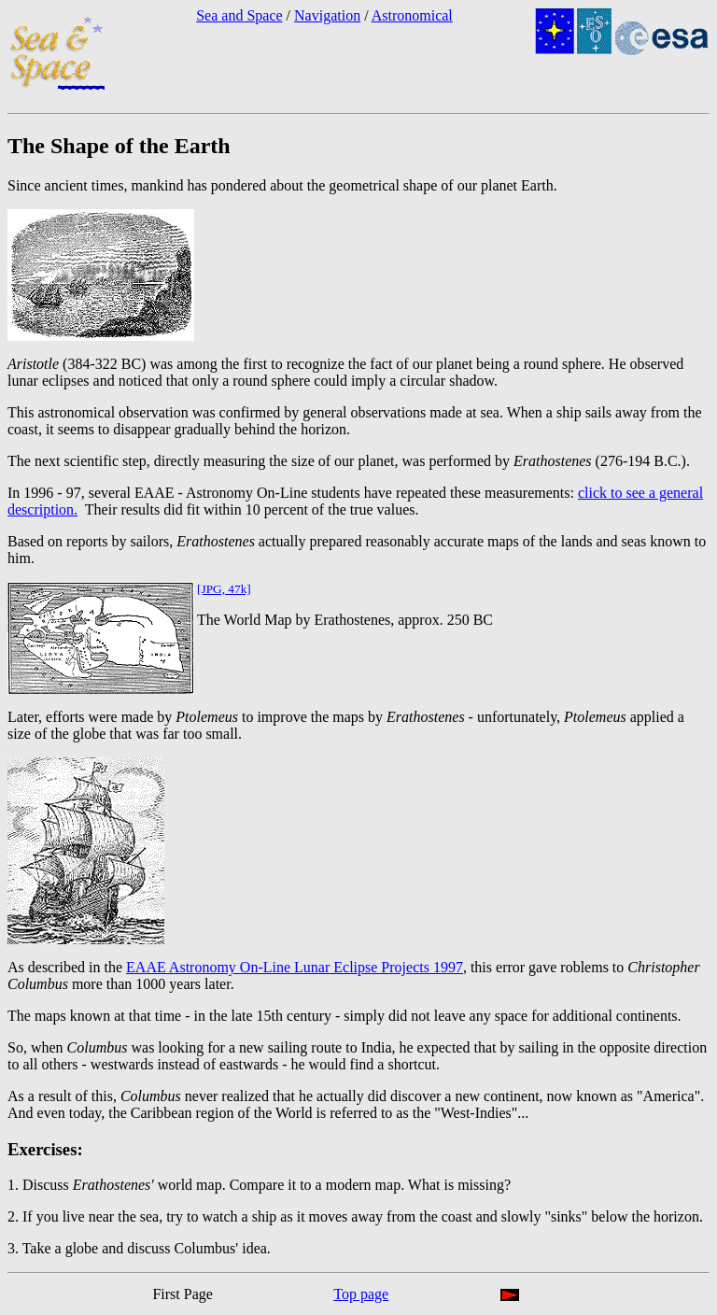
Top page (360, 1294)
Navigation (327, 15)
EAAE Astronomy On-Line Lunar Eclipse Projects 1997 (294, 967)
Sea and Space (239, 15)
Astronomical (412, 15)
